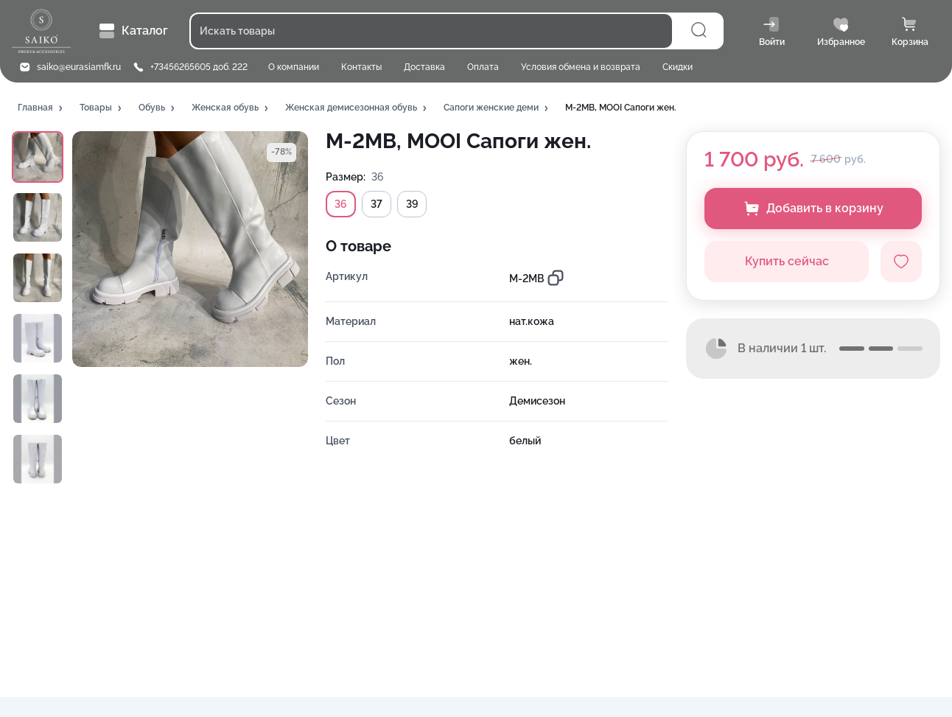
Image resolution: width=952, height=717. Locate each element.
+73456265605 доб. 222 (199, 67)
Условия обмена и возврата (580, 67)
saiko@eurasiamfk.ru (79, 67)
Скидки (677, 67)
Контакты (361, 67)
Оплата (483, 67)
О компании (293, 67)
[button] (41, 108)
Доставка (424, 67)
